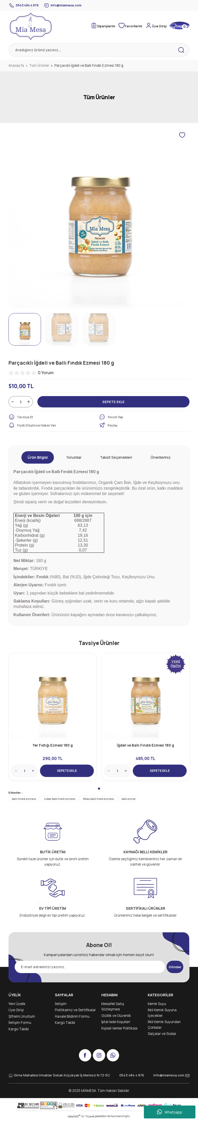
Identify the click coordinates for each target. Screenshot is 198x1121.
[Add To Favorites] (182, 135)
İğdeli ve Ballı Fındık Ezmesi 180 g (145, 744)
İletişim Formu (20, 1023)
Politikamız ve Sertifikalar (75, 1011)
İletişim (61, 1004)
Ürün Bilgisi (38, 457)
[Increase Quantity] (29, 401)
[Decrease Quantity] (13, 401)
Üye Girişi (16, 1011)
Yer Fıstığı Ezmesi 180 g (53, 744)
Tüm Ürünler (99, 97)
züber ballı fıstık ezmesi (59, 800)
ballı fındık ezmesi (24, 800)
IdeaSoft (74, 1117)
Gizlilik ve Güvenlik (116, 1016)
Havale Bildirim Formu (72, 1017)
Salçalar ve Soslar (162, 1034)
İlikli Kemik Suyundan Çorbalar (164, 1025)
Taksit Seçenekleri (116, 457)
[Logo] (31, 26)
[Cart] (179, 25)
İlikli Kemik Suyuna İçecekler (162, 1014)
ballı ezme (128, 800)
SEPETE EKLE (113, 401)
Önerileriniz (161, 457)
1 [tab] (99, 790)
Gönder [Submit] (175, 967)
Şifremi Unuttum (22, 1017)
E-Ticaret (88, 1117)
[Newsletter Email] (88, 968)
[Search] (99, 50)
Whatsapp (169, 1112)
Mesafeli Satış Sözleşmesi (112, 1007)
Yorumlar (73, 457)
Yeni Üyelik (17, 1004)
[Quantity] (21, 401)
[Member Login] (158, 25)
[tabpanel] (52, 717)
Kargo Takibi (19, 1030)
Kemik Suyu (157, 1004)
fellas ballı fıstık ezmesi (98, 800)
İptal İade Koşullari (115, 1022)
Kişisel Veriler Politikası (119, 1029)
